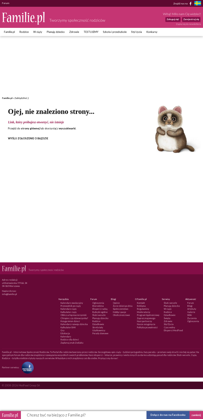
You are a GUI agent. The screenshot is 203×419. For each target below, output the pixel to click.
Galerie (191, 312)
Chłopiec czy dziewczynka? (74, 318)
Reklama (141, 306)
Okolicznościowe (121, 315)
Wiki (189, 315)
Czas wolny (169, 327)
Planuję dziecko (56, 31)
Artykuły (191, 309)
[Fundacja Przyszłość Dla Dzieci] (27, 367)
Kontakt (141, 303)
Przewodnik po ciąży (71, 306)
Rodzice (24, 31)
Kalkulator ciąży (69, 312)
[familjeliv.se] (197, 3)
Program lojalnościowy (148, 315)
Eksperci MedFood (173, 330)
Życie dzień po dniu (123, 306)
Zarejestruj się (191, 19)
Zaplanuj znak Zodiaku (72, 342)
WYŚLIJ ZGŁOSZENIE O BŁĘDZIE (28, 138)
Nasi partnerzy (144, 321)
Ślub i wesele (99, 315)
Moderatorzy (143, 312)
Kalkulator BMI (68, 327)
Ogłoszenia (98, 303)
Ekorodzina (98, 306)
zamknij (196, 415)
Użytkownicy (98, 330)
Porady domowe (100, 333)
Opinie (116, 303)
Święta (167, 318)
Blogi (189, 306)
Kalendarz (66, 336)
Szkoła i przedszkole (115, 31)
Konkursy (151, 31)
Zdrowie (74, 31)
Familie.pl (9, 31)
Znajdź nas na (183, 3)
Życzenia (192, 318)
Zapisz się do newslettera (188, 23)
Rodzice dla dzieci (70, 339)
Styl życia (136, 31)
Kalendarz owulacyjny (72, 303)
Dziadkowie (98, 324)
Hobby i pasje (119, 312)
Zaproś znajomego (146, 318)
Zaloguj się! (173, 19)
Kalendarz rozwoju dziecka (74, 324)
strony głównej (30, 128)
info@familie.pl (9, 294)
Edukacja (65, 333)
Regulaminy (143, 309)
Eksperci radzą (99, 309)
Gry (62, 330)
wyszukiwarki (67, 128)
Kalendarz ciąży (69, 309)
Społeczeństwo (120, 309)
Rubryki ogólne (100, 312)
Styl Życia (169, 324)
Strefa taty (97, 327)
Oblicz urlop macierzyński (74, 315)
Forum (190, 303)
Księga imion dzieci (70, 321)
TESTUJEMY (91, 31)
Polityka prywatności (147, 327)
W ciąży (37, 31)
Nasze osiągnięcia (146, 324)
